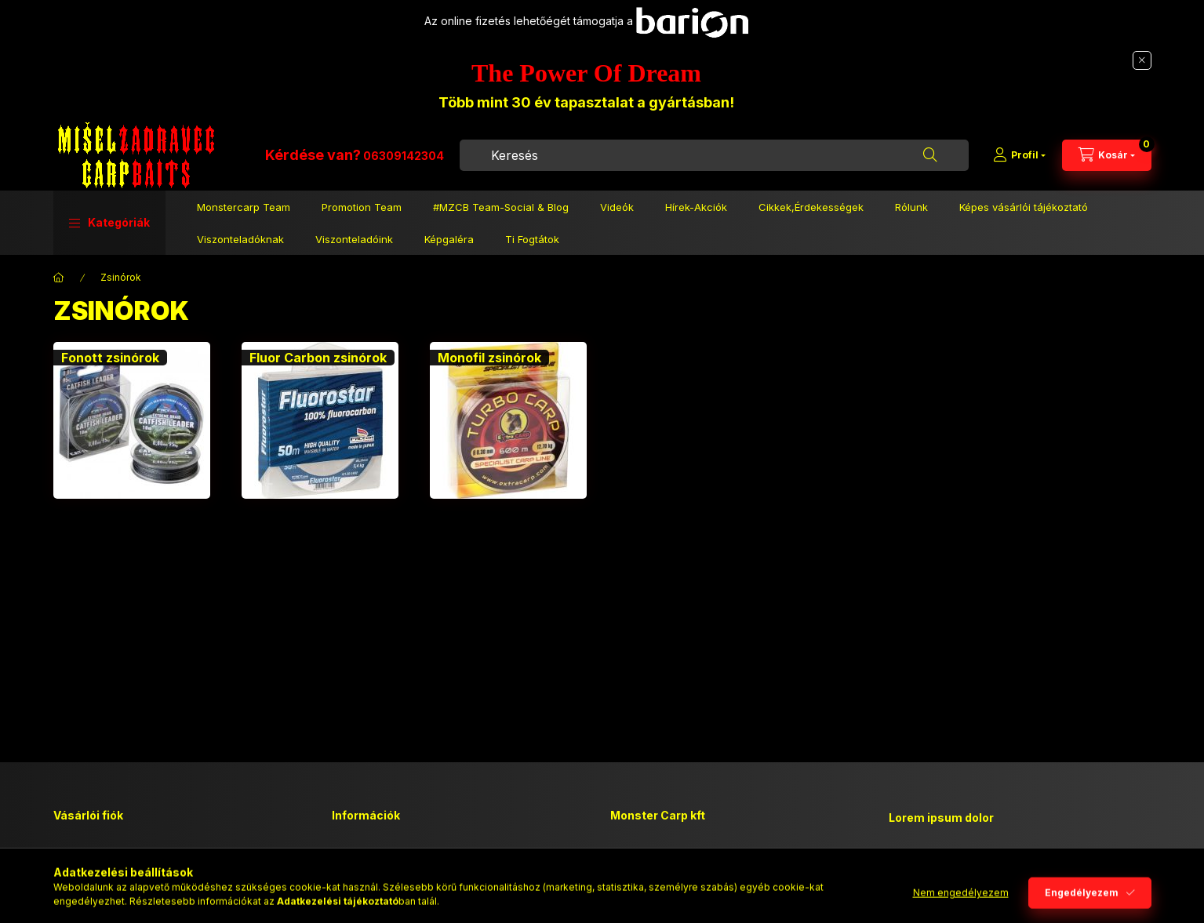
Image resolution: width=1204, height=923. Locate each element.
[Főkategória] (58, 278)
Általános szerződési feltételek (407, 855)
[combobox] (714, 155)
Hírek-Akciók (696, 207)
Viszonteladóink (354, 239)
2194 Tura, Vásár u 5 (679, 855)
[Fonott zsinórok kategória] (131, 420)
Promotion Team (362, 207)
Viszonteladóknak (240, 239)
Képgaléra (449, 239)
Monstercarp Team (243, 207)
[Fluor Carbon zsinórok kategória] (320, 420)
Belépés (73, 855)
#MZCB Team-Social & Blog (501, 207)
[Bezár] (1142, 60)
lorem (902, 858)
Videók (617, 207)
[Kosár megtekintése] (1106, 155)
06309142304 (403, 155)
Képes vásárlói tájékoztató (1023, 207)
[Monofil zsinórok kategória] (508, 420)
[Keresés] (930, 155)
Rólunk (911, 207)
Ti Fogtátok (532, 239)
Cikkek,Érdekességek (811, 207)
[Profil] (1019, 155)
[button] (109, 223)
